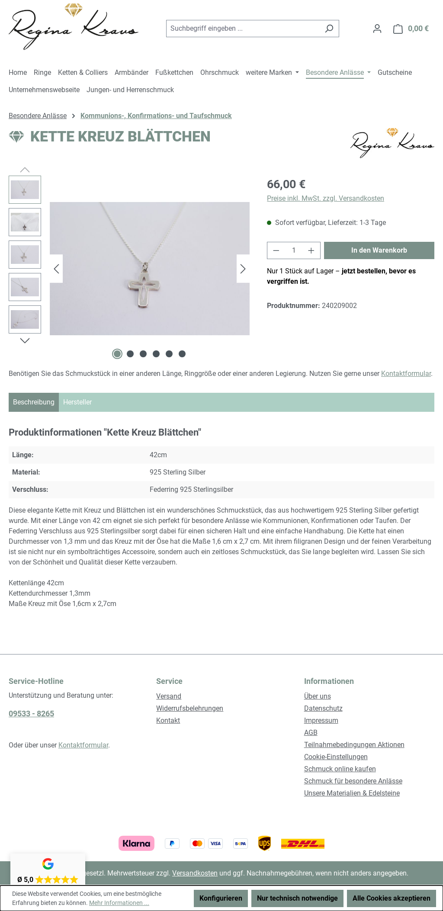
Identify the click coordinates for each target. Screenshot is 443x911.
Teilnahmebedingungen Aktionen (354, 745)
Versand (168, 696)
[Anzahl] (294, 250)
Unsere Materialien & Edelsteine (352, 793)
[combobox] (242, 28)
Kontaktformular (406, 373)
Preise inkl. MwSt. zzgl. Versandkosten (325, 198)
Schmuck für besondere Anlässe (353, 781)
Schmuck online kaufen (340, 769)
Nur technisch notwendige (297, 898)
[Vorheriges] (56, 269)
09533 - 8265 (31, 713)
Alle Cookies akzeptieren (391, 898)
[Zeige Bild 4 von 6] (156, 353)
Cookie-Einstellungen (336, 757)
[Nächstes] (243, 269)
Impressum (321, 720)
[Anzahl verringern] (276, 250)
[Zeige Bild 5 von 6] (169, 353)
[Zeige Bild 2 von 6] (130, 353)
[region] (129, 269)
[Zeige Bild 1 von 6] (117, 353)
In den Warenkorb (379, 250)
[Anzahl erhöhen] (311, 250)
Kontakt (168, 720)
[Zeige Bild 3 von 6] (143, 353)
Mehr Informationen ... (119, 902)
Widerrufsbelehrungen (189, 708)
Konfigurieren (220, 898)
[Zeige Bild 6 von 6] (182, 353)
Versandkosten (195, 873)
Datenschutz (323, 708)
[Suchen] (329, 28)
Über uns (317, 696)
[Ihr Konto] (377, 28)
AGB (311, 732)
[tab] (34, 402)
